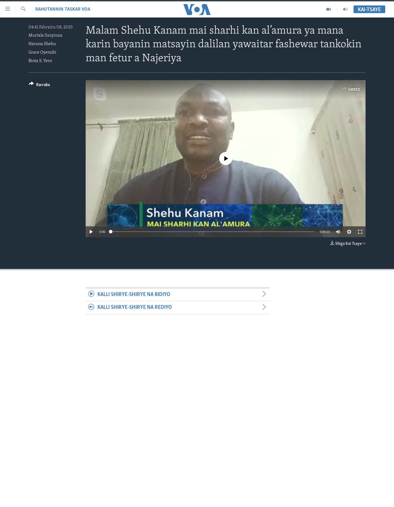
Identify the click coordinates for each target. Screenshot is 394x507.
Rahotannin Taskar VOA (62, 9)
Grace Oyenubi (42, 52)
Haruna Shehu (42, 44)
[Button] (39, 85)
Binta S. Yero (40, 61)
